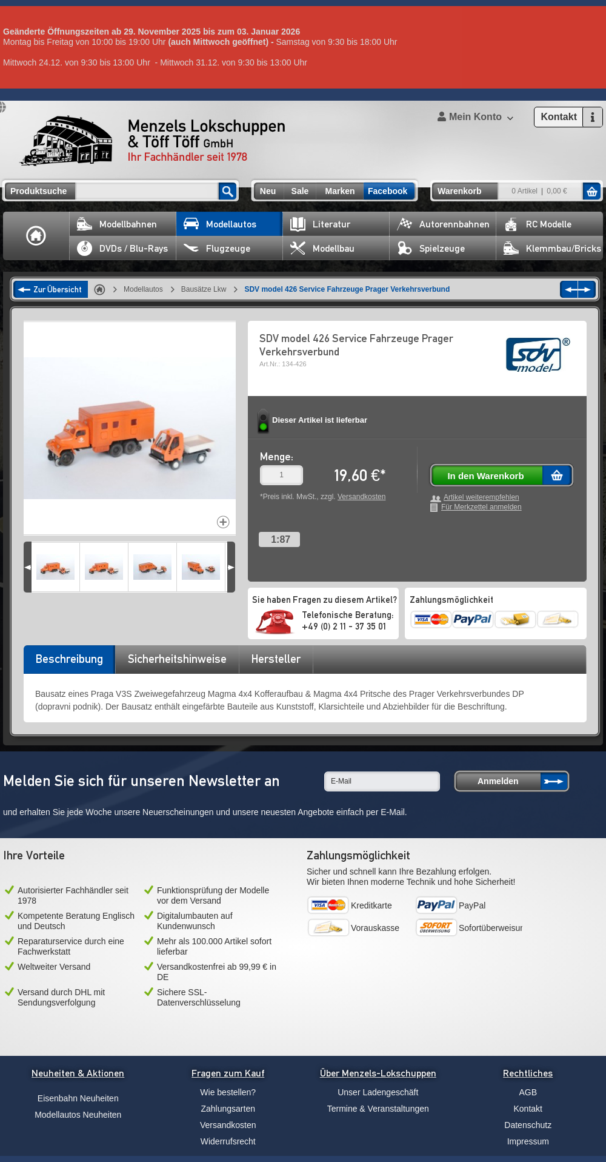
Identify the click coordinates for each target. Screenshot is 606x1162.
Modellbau (322, 248)
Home (36, 236)
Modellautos (220, 224)
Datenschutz (527, 1125)
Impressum (528, 1141)
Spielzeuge (431, 248)
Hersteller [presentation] (276, 658)
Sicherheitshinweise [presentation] (177, 658)
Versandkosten (361, 496)
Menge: (276, 456)
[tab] (69, 662)
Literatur (320, 224)
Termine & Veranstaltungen (378, 1108)
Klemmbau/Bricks (552, 248)
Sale (300, 191)
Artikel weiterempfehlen (481, 498)
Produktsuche (38, 191)
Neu (268, 191)
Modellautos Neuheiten (78, 1115)
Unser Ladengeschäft (378, 1092)
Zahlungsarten (228, 1108)
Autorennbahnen (443, 224)
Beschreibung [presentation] (69, 658)
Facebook (387, 191)
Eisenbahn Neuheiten (78, 1098)
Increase (223, 522)
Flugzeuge (217, 248)
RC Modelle (537, 224)
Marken (340, 191)
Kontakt (528, 1108)
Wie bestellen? (228, 1092)
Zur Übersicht (57, 289)
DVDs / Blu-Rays (122, 248)
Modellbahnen (117, 224)
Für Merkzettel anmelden (481, 507)
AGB (528, 1092)
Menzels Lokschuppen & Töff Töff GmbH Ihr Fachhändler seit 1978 (152, 140)
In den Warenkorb (485, 476)
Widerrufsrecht (228, 1141)
